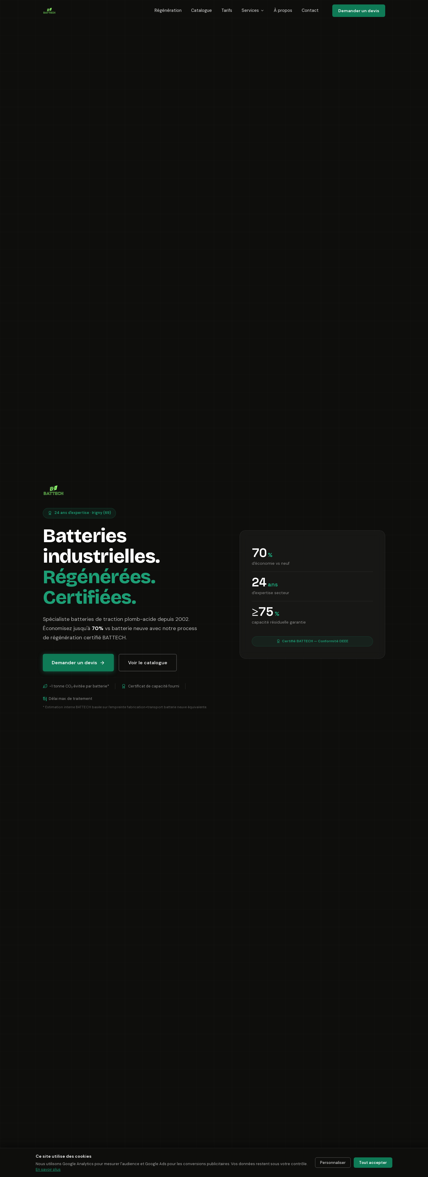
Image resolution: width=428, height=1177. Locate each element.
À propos (283, 10)
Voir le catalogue (147, 663)
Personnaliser (333, 1162)
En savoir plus (48, 1169)
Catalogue (201, 10)
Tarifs (226, 10)
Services (253, 10)
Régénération (168, 10)
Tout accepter (373, 1162)
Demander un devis (358, 10)
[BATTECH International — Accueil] (49, 10)
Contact (310, 10)
